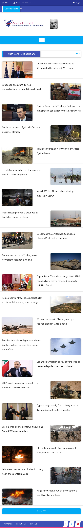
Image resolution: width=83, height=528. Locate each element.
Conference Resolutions (15, 524)
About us (33, 524)
